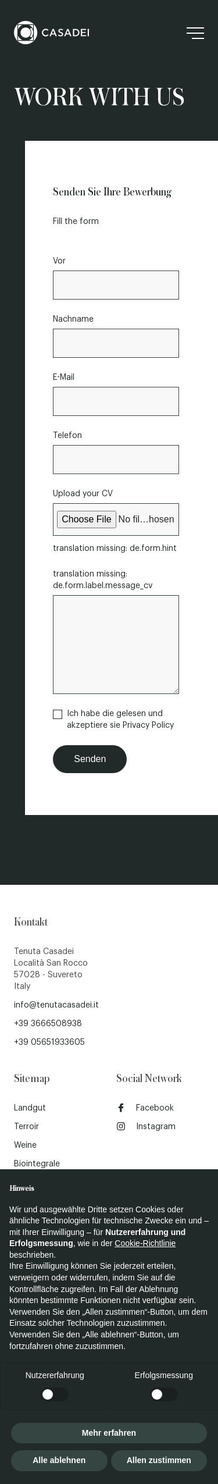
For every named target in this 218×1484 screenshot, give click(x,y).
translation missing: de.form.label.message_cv (102, 580)
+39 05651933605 (49, 1042)
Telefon (67, 436)
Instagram (146, 1126)
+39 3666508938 (48, 1024)
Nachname (73, 319)
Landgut (30, 1108)
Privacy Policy (148, 725)
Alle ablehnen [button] (59, 1460)
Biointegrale (37, 1164)
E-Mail (63, 377)
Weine (25, 1145)
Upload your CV (83, 494)
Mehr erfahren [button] (109, 1432)
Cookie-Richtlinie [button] (145, 1243)
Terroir (26, 1127)
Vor (59, 261)
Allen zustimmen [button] (159, 1460)
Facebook (145, 1107)
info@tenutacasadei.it (56, 1005)
